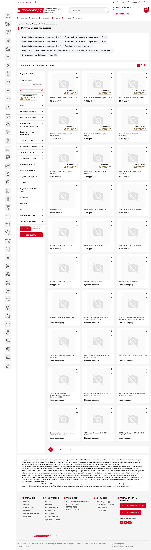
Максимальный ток (27, 165)
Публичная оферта (117, 544)
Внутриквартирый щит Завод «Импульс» (133, 355)
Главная (20, 24)
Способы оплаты (51, 517)
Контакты (78, 18)
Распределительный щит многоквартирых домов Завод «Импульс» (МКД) (60, 395)
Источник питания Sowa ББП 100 (130, 209)
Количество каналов (28, 159)
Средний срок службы (28, 177)
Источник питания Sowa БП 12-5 (61, 245)
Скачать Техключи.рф (130, 513)
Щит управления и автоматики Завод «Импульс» (62, 356)
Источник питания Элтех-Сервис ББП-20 (132, 98)
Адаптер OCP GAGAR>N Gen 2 (94, 281)
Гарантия (23, 203)
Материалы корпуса (27, 171)
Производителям (51, 508)
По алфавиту (41, 65)
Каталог (26, 502)
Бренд (22, 105)
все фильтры (31, 235)
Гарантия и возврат (52, 520)
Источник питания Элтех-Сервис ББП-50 (63, 98)
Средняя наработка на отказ (28, 190)
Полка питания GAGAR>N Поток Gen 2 (63, 317)
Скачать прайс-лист (31, 514)
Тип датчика (24, 183)
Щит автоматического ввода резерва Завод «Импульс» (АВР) (97, 356)
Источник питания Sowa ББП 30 (60, 281)
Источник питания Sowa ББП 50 (130, 245)
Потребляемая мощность (29, 111)
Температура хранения (28, 221)
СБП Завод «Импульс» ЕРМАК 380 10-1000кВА (131, 434)
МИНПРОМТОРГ (26, 97)
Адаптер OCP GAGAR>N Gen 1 (129, 281)
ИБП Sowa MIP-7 (55, 209)
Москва (28, 2)
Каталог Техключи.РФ (33, 24)
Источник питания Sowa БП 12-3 (95, 245)
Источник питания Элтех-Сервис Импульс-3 (130, 135)
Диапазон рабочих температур (27, 133)
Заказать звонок (118, 10)
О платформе (28, 508)
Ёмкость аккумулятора (29, 153)
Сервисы (34, 18)
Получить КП (45, 18)
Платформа (23, 18)
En (37, 2)
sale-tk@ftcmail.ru (121, 14)
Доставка (67, 18)
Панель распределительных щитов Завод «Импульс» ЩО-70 (96, 318)
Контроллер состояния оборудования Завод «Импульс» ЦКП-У (132, 394)
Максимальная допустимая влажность (29, 125)
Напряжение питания (28, 118)
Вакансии (27, 517)
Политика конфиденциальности (122, 546)
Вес (21, 209)
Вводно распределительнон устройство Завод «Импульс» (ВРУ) (97, 394)
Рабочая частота (26, 140)
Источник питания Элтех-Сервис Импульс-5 (95, 135)
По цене (52, 65)
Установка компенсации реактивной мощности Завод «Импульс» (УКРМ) (131, 318)
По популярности (26, 65)
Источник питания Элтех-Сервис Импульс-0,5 (130, 172)
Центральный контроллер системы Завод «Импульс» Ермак (62, 434)
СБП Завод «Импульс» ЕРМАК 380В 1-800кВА (97, 434)
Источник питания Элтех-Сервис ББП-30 (98, 98)
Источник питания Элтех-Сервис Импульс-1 (95, 172)
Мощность (24, 197)
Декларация (49, 514)
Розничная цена (26, 80)
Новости (57, 18)
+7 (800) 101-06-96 (121, 8)
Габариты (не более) (27, 215)
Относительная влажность (30, 146)
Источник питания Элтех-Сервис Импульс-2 (61, 172)
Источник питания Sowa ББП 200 (95, 209)
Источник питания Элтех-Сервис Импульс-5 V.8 (61, 135)
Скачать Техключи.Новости (133, 506)
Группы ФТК (27, 546)
